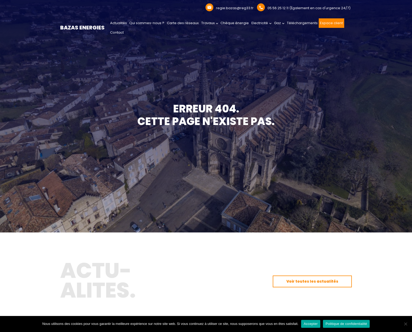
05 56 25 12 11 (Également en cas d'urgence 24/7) (309, 8)
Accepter (311, 324)
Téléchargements (302, 22)
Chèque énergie (234, 22)
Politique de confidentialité (346, 324)
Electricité (259, 22)
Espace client (331, 22)
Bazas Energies (82, 27)
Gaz (277, 22)
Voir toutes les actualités (312, 281)
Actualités (118, 22)
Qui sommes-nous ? (146, 22)
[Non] (405, 323)
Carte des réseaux (183, 22)
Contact (117, 32)
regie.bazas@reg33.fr (235, 8)
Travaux (208, 22)
